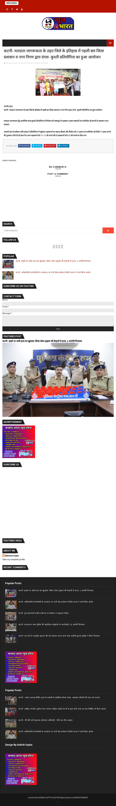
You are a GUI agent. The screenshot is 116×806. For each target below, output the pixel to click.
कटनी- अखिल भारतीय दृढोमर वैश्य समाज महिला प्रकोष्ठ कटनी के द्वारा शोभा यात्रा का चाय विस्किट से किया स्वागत (62, 709)
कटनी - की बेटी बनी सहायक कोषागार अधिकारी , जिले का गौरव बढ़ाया (46, 720)
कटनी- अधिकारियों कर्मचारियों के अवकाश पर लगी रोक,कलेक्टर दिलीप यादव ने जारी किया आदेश (53, 272)
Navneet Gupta (12, 556)
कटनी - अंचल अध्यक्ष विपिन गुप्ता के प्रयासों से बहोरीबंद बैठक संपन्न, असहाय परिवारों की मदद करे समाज (59, 697)
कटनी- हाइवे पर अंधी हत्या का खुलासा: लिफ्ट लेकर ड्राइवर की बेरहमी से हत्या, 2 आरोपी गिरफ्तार (53, 261)
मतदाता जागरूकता (41, 63)
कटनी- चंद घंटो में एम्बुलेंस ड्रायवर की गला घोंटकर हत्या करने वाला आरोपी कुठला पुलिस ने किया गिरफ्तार (59, 636)
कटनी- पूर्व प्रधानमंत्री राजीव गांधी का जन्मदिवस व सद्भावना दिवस (44, 613)
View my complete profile (13, 559)
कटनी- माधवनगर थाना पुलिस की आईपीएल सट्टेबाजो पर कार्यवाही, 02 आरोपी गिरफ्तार (52, 624)
